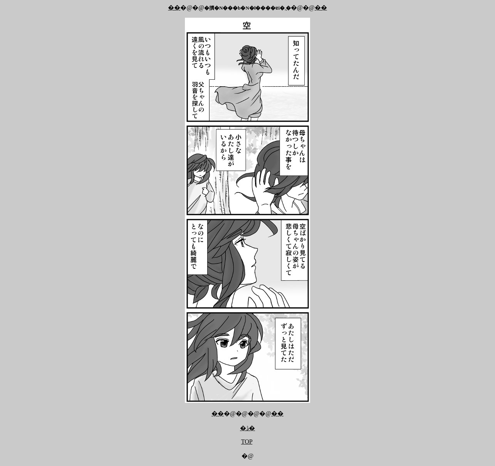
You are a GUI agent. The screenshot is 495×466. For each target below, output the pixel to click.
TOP (246, 441)
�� (174, 7)
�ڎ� (247, 428)
